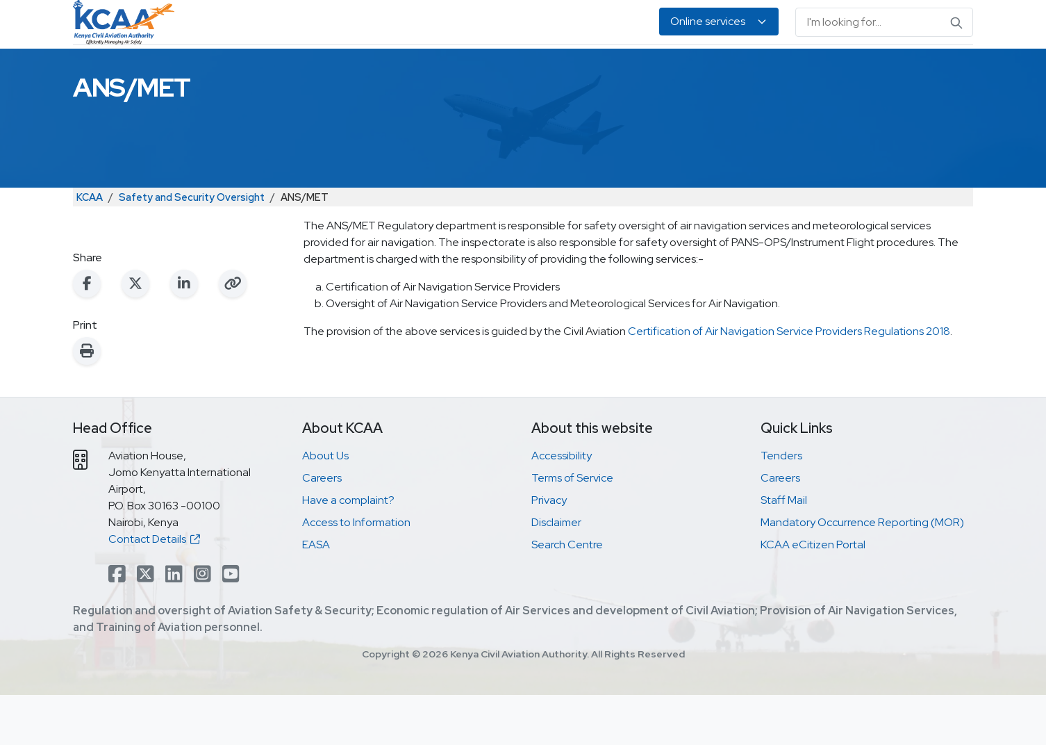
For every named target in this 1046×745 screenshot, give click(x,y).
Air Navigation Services (535, 70)
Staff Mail (784, 550)
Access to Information (356, 572)
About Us (838, 70)
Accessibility (561, 505)
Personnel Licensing (403, 70)
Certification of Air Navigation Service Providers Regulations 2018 (789, 381)
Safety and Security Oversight (192, 247)
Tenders (781, 505)
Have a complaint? (348, 550)
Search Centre (567, 594)
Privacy (549, 550)
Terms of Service (572, 528)
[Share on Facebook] (87, 333)
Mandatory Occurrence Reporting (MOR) (862, 572)
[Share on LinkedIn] (184, 333)
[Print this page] (87, 401)
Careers (322, 528)
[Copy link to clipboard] (233, 333)
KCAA (89, 247)
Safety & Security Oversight (259, 70)
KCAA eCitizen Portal (813, 594)
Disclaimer (556, 572)
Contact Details (154, 589)
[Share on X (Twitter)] (135, 333)
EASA (782, 70)
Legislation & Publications (681, 70)
